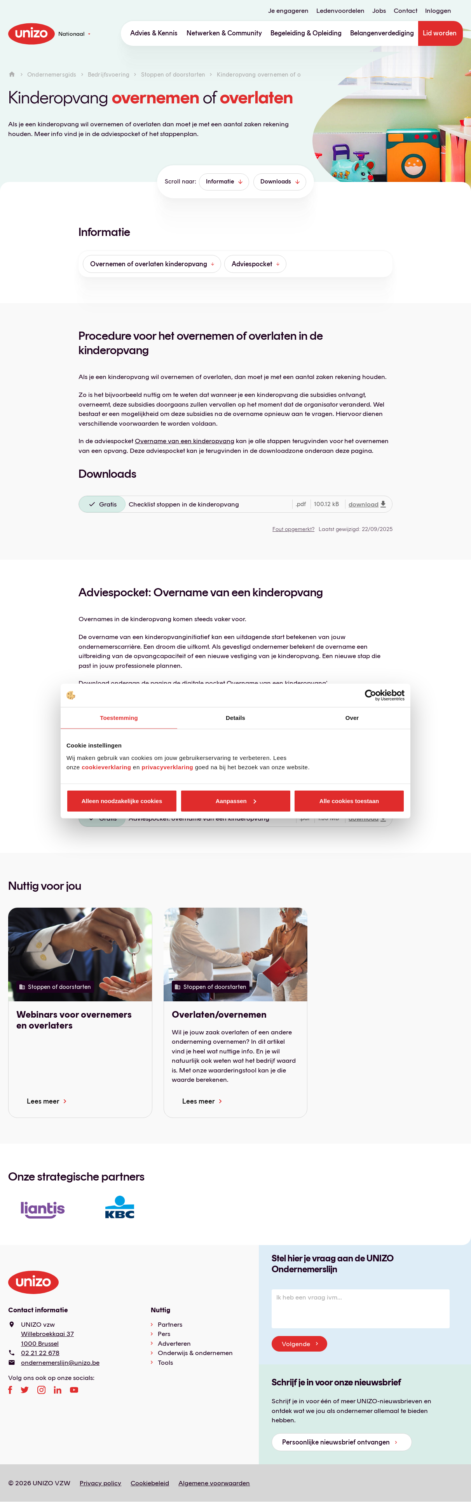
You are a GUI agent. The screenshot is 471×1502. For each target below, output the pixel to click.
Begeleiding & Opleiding (306, 33)
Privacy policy (100, 1483)
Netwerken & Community (224, 33)
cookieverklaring (106, 766)
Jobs (379, 10)
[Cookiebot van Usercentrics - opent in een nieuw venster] (371, 695)
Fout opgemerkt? (293, 529)
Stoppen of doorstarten (173, 74)
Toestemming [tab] (119, 717)
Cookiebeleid (150, 1483)
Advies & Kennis (154, 33)
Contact (405, 10)
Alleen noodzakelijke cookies (122, 800)
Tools (165, 1362)
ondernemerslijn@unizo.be (60, 1362)
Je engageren (288, 10)
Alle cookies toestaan (349, 800)
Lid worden (440, 33)
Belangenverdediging (382, 33)
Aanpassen (236, 800)
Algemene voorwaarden (214, 1483)
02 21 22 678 (40, 1353)
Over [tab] (352, 717)
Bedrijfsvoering (108, 74)
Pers (164, 1334)
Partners (170, 1324)
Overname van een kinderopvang (184, 441)
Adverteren (174, 1343)
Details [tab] (235, 717)
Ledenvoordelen (340, 10)
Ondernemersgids (51, 74)
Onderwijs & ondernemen (195, 1353)
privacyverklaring (167, 766)
